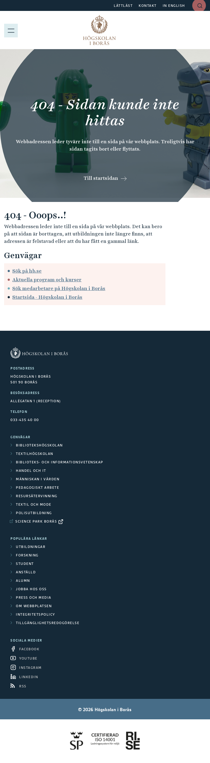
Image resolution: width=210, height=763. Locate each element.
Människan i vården (37, 479)
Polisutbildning (34, 513)
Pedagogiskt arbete (37, 487)
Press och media (33, 597)
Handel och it (31, 470)
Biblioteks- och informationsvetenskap (59, 462)
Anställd (26, 572)
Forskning (27, 555)
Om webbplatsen (34, 606)
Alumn (23, 580)
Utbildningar (30, 546)
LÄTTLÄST (123, 5)
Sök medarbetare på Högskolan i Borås (58, 288)
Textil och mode (33, 504)
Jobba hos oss (31, 589)
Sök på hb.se (27, 271)
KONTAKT (148, 5)
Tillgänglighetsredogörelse (47, 623)
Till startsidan (101, 178)
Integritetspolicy (35, 614)
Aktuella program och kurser (46, 279)
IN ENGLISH (174, 5)
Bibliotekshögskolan (39, 445)
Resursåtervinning (36, 496)
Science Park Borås (36, 521)
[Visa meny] (11, 30)
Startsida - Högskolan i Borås (47, 297)
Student (25, 563)
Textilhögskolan (34, 453)
